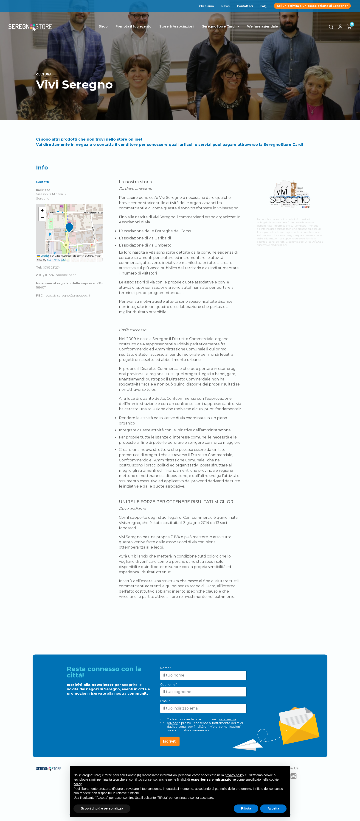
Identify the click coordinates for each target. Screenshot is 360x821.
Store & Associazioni (177, 26)
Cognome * (168, 684)
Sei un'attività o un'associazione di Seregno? (312, 6)
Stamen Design (57, 259)
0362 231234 (52, 267)
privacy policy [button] (234, 775)
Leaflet (43, 255)
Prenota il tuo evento (134, 26)
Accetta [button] (273, 808)
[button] (69, 228)
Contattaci (245, 6)
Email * (165, 701)
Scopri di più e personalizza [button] (102, 808)
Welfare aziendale (263, 26)
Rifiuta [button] (246, 808)
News (225, 6)
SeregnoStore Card (219, 26)
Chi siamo (206, 6)
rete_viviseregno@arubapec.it (67, 295)
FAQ (263, 6)
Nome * (165, 668)
